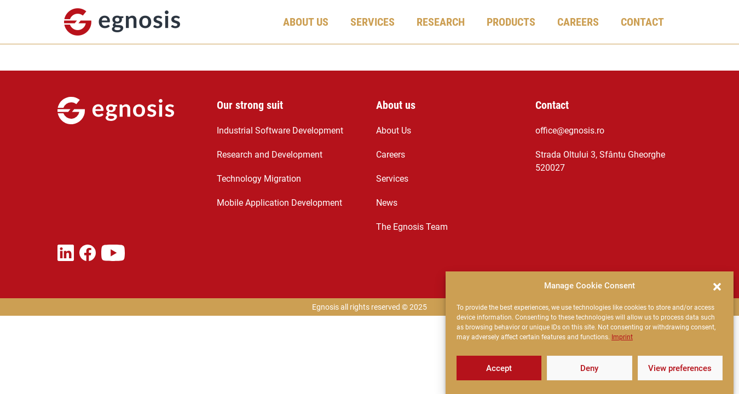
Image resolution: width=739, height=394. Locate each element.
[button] (717, 286)
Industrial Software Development (280, 130)
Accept (499, 369)
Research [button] (441, 21)
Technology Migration (259, 178)
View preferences (680, 369)
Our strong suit (250, 105)
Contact (642, 21)
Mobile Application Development (279, 203)
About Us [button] (305, 21)
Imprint (622, 338)
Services (392, 178)
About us (395, 105)
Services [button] (372, 21)
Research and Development (269, 154)
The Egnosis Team (412, 227)
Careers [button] (578, 21)
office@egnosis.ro (569, 130)
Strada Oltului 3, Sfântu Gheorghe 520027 (600, 161)
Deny (589, 369)
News (386, 203)
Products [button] (511, 21)
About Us (393, 130)
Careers (390, 154)
